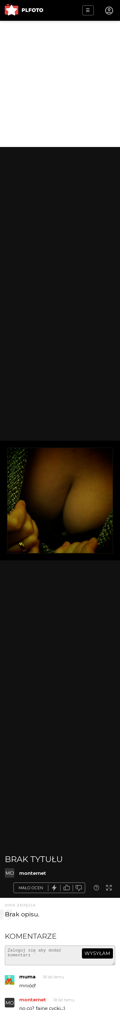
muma (27, 979)
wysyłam (97, 953)
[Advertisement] (60, 84)
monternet (32, 873)
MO (9, 873)
